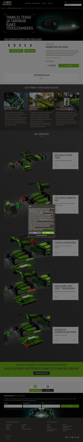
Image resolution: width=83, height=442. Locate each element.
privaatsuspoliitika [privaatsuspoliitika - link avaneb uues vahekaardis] (32, 209)
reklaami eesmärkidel (43, 219)
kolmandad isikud (50, 214)
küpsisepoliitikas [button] (40, 213)
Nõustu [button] (47, 232)
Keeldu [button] (35, 232)
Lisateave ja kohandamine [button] (41, 235)
